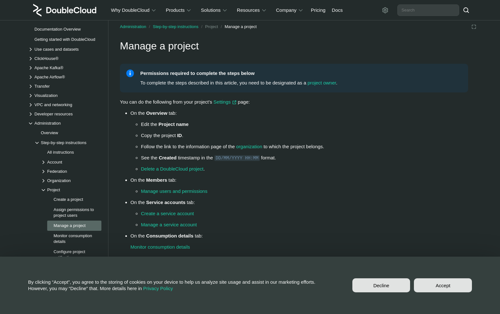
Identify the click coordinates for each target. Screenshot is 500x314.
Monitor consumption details (160, 247)
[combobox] (428, 10)
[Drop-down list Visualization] (64, 95)
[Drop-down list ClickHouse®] (64, 58)
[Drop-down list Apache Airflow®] (64, 77)
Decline (381, 285)
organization (249, 146)
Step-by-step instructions (175, 26)
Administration (133, 26)
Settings (225, 102)
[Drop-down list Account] (71, 162)
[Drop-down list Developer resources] (64, 114)
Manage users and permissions (174, 191)
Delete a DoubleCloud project (172, 169)
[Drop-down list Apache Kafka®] (64, 67)
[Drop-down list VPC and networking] (64, 104)
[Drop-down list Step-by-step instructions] (67, 142)
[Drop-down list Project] (71, 189)
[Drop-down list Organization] (71, 180)
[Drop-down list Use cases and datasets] (64, 49)
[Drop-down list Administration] (64, 123)
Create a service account (167, 213)
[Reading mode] (473, 26)
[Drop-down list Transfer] (64, 86)
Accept (443, 285)
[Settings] (385, 10)
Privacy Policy (158, 288)
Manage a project (240, 26)
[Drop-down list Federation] (71, 171)
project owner (322, 82)
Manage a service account (169, 224)
